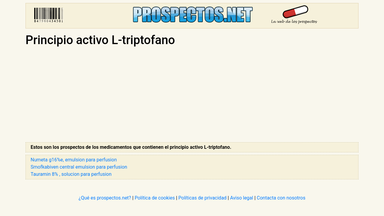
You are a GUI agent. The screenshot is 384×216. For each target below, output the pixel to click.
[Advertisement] (192, 95)
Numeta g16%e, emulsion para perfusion (74, 160)
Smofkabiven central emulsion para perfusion (79, 167)
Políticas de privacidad (202, 198)
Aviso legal (241, 198)
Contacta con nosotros (281, 198)
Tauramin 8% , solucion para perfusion (71, 174)
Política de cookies (155, 198)
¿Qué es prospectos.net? (105, 198)
